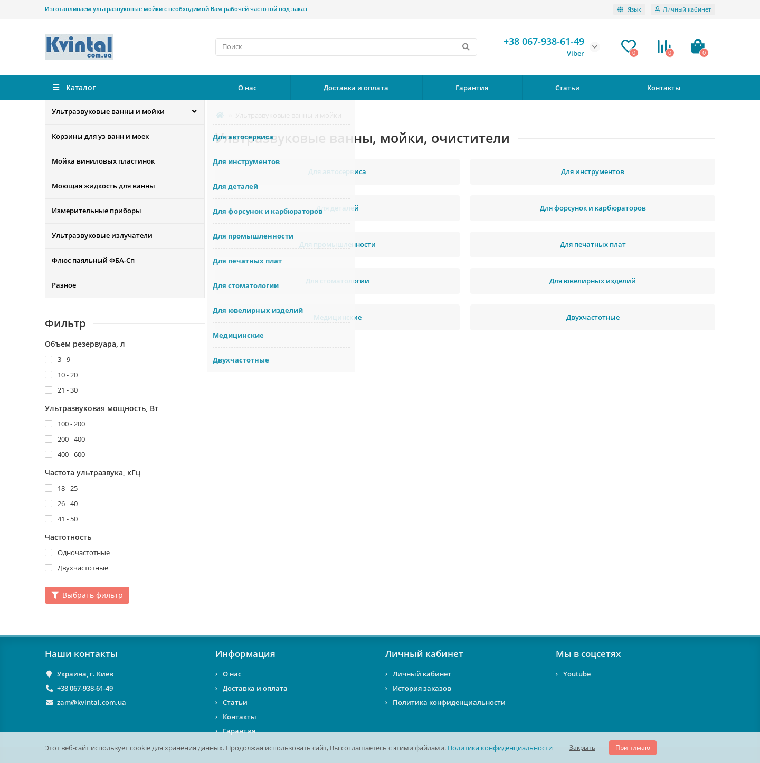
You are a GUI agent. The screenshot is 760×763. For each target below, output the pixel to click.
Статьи (567, 87)
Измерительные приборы (96, 211)
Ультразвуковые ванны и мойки (108, 112)
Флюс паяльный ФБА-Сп (93, 260)
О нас (247, 87)
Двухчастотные (76, 568)
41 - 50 (61, 518)
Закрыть (582, 747)
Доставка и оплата (356, 87)
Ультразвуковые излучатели (102, 236)
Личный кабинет (424, 653)
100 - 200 (65, 423)
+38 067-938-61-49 (85, 688)
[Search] (346, 47)
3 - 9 (57, 359)
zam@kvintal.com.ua (91, 702)
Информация (245, 653)
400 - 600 (65, 454)
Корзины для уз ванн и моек (100, 136)
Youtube (577, 674)
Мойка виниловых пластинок (103, 161)
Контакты (664, 87)
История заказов (422, 688)
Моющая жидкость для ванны (103, 186)
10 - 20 (61, 374)
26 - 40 (61, 503)
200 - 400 (65, 439)
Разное (64, 285)
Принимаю (632, 747)
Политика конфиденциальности (500, 747)
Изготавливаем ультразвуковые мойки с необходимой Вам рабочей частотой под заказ (176, 9)
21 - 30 (61, 390)
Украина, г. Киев (85, 674)
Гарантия (471, 87)
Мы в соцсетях (588, 653)
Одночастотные (77, 552)
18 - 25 (61, 488)
